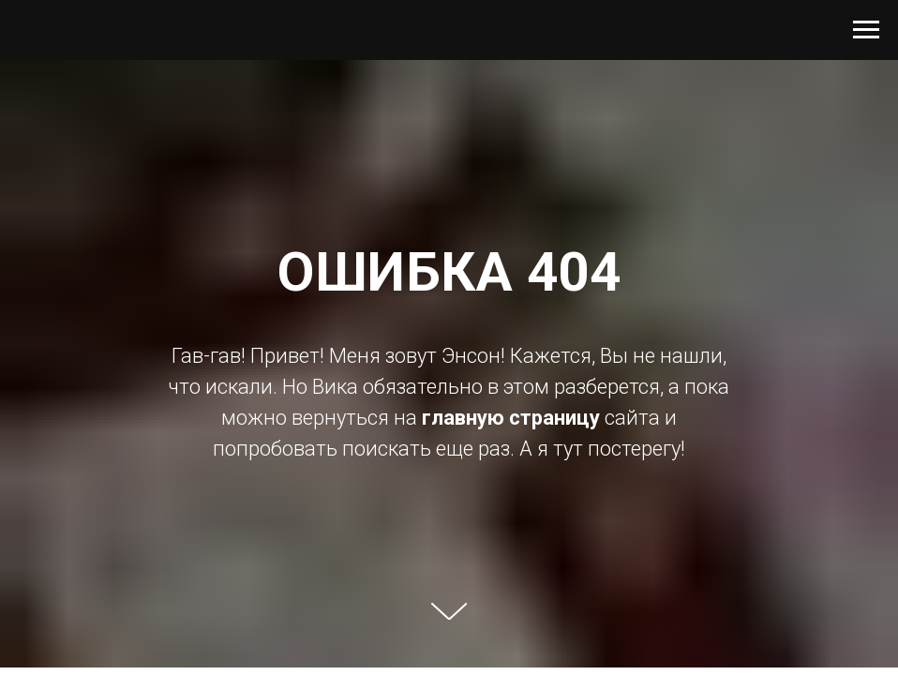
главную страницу (511, 417)
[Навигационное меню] (866, 30)
